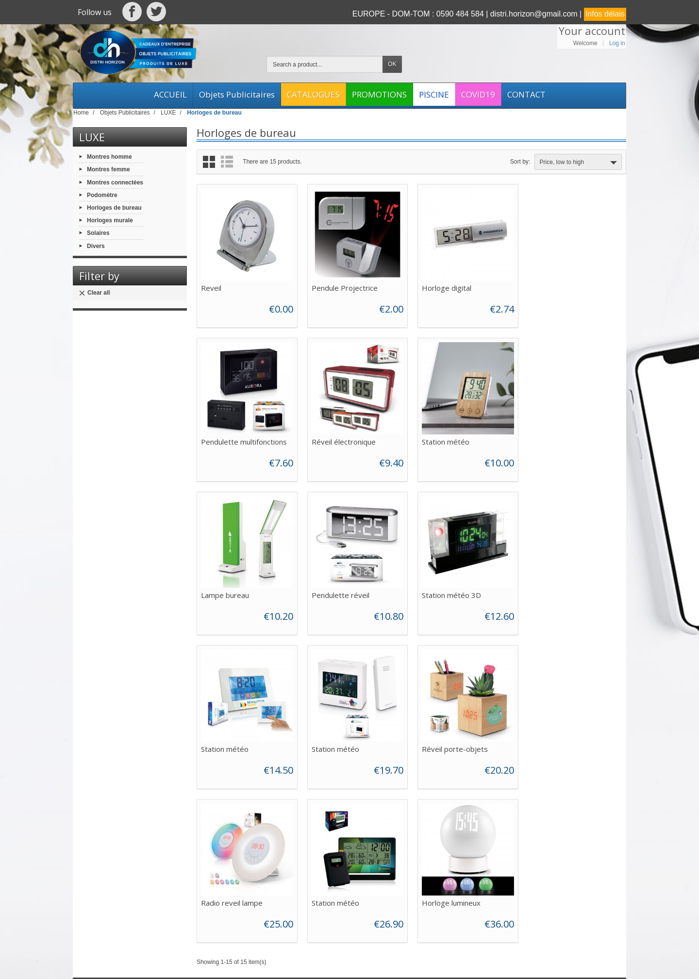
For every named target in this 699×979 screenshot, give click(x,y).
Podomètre (102, 194)
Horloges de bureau (114, 207)
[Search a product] (324, 64)
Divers (96, 245)
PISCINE (434, 94)
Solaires (98, 233)
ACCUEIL (170, 94)
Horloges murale (110, 220)
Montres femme (108, 169)
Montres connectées (115, 182)
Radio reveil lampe (232, 746)
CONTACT (526, 94)
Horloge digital (445, 287)
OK (392, 64)
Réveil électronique (233, 440)
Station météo (334, 440)
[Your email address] (564, 871)
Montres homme (109, 156)
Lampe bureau (445, 440)
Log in (617, 43)
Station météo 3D (230, 593)
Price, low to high (579, 162)
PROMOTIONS (379, 94)
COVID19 (478, 94)
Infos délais (605, 14)
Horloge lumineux (450, 746)
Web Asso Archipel (309, 963)
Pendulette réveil (559, 440)
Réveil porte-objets (564, 593)
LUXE (92, 137)
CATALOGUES (313, 94)
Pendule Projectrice (344, 287)
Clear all (94, 293)
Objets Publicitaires (237, 94)
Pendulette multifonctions (573, 287)
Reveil (211, 287)
